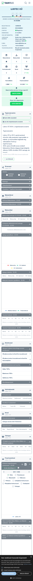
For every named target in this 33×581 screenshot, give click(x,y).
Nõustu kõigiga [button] (9, 573)
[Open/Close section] (30, 114)
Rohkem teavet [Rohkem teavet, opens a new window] (28, 564)
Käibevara (21, 478)
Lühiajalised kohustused (20, 480)
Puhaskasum (19, 475)
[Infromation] (18, 468)
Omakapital (25, 483)
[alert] (16, 568)
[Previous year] (3, 472)
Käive (10, 475)
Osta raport (16, 103)
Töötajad (16, 486)
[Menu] (29, 3)
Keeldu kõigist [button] (24, 573)
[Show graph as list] (22, 464)
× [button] (31, 557)
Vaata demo (16, 93)
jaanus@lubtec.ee (20, 43)
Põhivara (6, 480)
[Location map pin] (25, 41)
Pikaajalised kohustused (11, 483)
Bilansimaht (11, 478)
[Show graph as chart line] (25, 464)
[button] (16, 578)
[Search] (26, 3)
